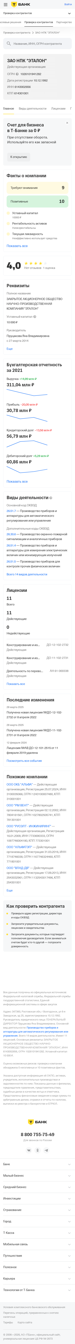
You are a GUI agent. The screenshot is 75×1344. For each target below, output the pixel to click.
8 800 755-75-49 (37, 1134)
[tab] (8, 108)
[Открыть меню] (5, 4)
